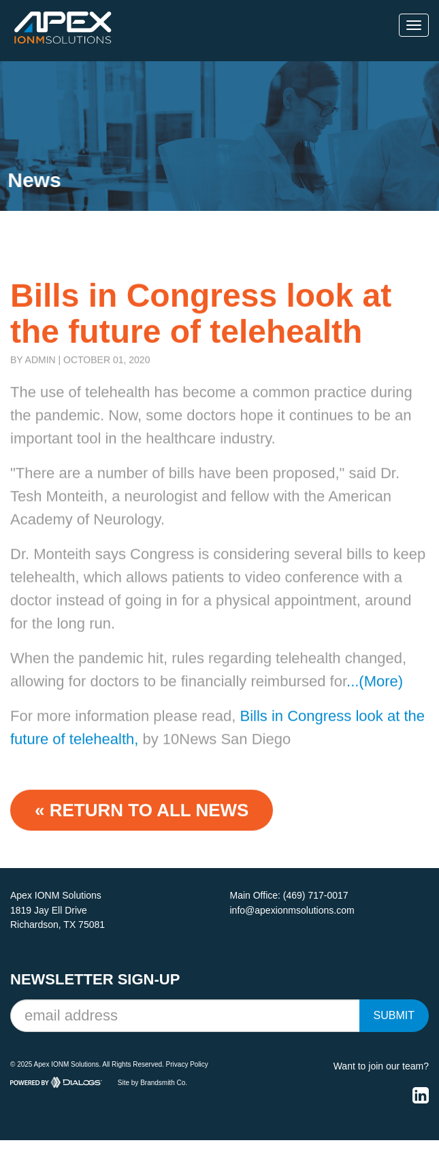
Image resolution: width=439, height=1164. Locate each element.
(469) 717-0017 (315, 895)
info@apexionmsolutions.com (292, 910)
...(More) (374, 692)
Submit (394, 1015)
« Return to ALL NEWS (141, 821)
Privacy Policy (187, 1064)
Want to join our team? (381, 1066)
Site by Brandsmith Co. (152, 1082)
